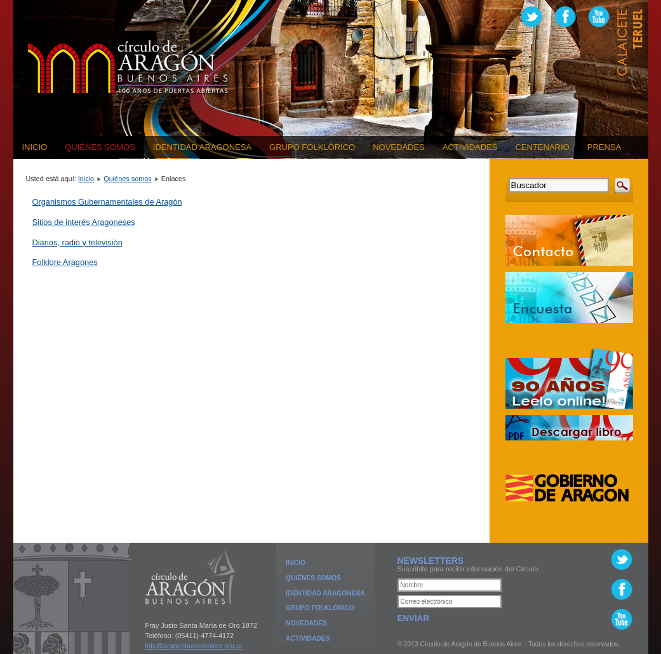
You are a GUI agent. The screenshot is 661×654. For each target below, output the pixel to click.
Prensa (604, 147)
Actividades (470, 147)
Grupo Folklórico (312, 147)
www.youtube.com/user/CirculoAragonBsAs (599, 16)
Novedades (399, 147)
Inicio (35, 147)
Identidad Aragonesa (202, 147)
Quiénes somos (100, 147)
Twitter (531, 16)
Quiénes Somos (313, 578)
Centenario (542, 147)
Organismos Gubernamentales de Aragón (107, 202)
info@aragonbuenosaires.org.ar (194, 646)
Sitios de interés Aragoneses (83, 222)
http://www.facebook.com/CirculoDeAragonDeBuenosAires (621, 589)
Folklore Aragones (65, 262)
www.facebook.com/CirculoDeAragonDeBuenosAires (565, 16)
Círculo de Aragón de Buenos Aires (128, 67)
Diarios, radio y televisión (77, 242)
